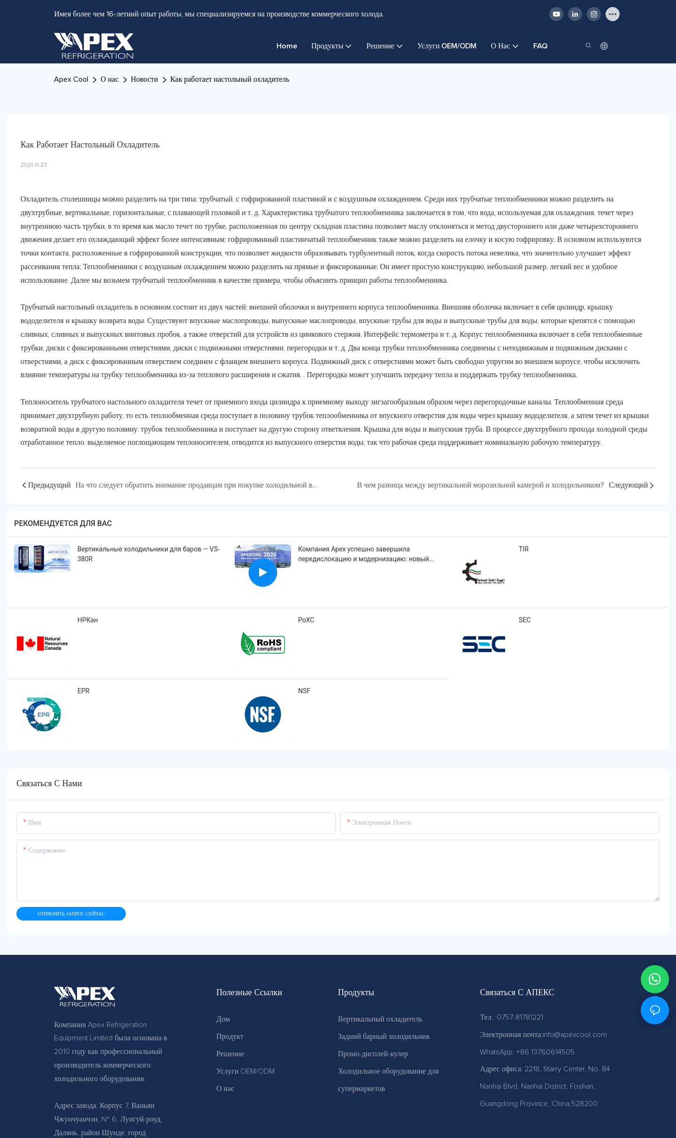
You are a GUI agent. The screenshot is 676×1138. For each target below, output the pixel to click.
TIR (524, 549)
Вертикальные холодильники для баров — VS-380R (148, 554)
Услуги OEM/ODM (245, 1071)
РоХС (306, 620)
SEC (524, 620)
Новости (144, 79)
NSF (304, 691)
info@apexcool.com (575, 1034)
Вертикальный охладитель (380, 1019)
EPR (83, 691)
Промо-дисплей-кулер (373, 1054)
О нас (109, 79)
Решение (230, 1054)
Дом (223, 1019)
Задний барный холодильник (384, 1036)
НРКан (87, 620)
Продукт (230, 1036)
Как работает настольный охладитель (230, 79)
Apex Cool (71, 79)
